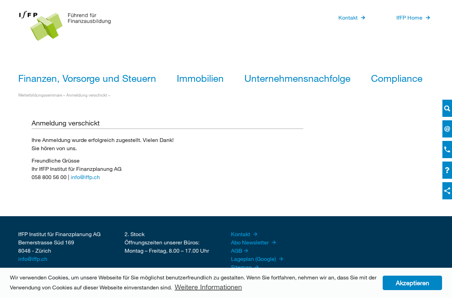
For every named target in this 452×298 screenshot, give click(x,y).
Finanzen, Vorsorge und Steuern (87, 78)
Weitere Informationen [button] (208, 287)
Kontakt (348, 17)
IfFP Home (409, 17)
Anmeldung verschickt (86, 95)
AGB (236, 250)
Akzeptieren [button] (412, 283)
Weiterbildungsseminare (40, 95)
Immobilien (200, 78)
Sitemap (242, 267)
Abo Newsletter (250, 242)
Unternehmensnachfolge (297, 78)
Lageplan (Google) (254, 258)
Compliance (396, 78)
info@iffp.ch (85, 177)
